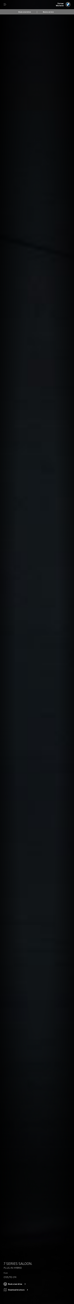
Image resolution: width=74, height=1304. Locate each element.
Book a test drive (24, 12)
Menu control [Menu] (5, 4)
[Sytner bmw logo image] (63, 4)
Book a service (48, 12)
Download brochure (16, 1290)
